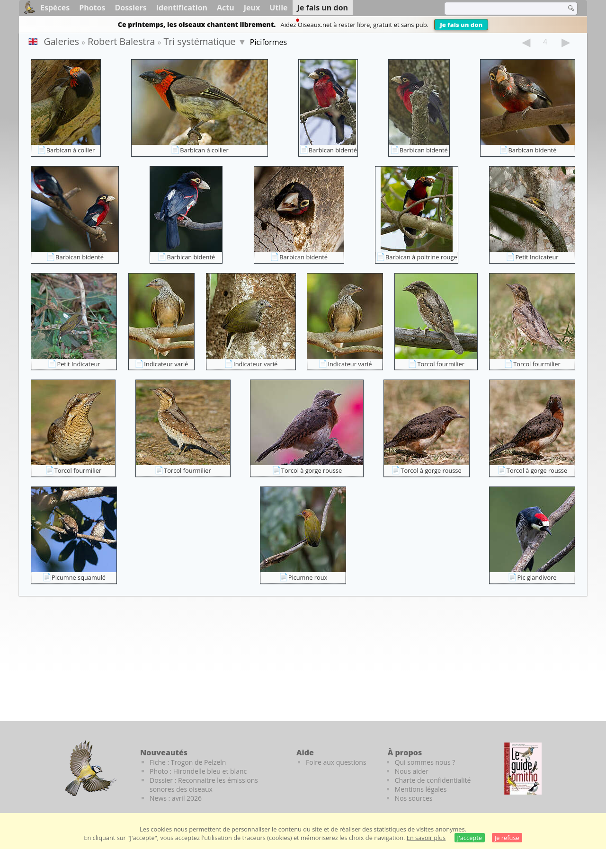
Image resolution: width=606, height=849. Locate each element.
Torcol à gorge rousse (311, 470)
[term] (499, 8)
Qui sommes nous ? (425, 762)
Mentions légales (421, 789)
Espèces (55, 7)
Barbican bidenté (333, 150)
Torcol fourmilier (440, 364)
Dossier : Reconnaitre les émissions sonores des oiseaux (204, 785)
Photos (92, 7)
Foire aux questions (336, 762)
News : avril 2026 (176, 798)
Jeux (252, 7)
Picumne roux (308, 577)
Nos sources (414, 798)
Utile (278, 7)
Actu (225, 7)
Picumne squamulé (79, 577)
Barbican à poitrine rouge (421, 257)
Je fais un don (461, 24)
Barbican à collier (70, 150)
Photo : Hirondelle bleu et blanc (198, 771)
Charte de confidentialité (433, 780)
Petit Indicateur (536, 257)
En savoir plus (426, 837)
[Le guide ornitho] (523, 769)
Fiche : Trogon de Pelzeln (188, 762)
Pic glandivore (536, 577)
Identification (181, 7)
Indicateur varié (166, 364)
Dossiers (130, 7)
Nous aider (411, 771)
